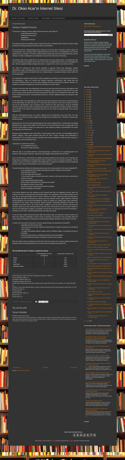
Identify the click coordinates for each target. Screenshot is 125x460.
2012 (87, 321)
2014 (87, 118)
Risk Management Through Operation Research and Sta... (97, 175)
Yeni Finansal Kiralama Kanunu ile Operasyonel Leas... (96, 161)
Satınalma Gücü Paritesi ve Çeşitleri (97, 168)
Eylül (88, 128)
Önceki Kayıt (73, 367)
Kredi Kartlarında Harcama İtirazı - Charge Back (99, 329)
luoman (53, 440)
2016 (87, 114)
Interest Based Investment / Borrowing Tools (99, 266)
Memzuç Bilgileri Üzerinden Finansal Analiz (97, 373)
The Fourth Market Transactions (96, 213)
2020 (87, 104)
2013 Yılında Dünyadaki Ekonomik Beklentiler (99, 158)
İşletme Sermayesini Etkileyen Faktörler (98, 247)
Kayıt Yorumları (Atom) (23, 370)
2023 (87, 97)
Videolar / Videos (33, 18)
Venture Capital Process (93, 185)
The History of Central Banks (95, 215)
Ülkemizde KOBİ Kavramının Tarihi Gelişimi (99, 245)
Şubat (89, 142)
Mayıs (89, 135)
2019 (87, 106)
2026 (87, 90)
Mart (88, 140)
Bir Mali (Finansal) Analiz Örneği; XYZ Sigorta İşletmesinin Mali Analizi (98, 364)
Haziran (89, 132)
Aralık (89, 123)
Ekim (88, 125)
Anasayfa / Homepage (18, 18)
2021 (87, 102)
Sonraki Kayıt (16, 367)
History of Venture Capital (94, 182)
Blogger (71, 440)
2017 (87, 111)
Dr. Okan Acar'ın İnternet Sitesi (37, 8)
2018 (87, 109)
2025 (87, 92)
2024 (87, 94)
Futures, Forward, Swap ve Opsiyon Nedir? (97, 355)
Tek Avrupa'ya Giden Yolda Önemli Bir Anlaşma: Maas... (97, 316)
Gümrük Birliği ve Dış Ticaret (95, 291)
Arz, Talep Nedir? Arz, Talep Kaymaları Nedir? (99, 263)
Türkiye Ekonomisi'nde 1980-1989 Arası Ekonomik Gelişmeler (96, 409)
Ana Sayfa (45, 367)
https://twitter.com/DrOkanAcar (92, 26)
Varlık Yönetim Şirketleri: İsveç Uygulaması (98, 199)
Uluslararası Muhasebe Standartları (96, 301)
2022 (87, 99)
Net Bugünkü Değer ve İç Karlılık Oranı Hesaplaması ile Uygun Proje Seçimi (96, 337)
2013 (87, 121)
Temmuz (89, 130)
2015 (87, 116)
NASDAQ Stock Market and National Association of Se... (97, 209)
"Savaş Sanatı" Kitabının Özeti (94, 400)
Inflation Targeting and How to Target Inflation (99, 257)
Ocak (89, 144)
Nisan (89, 137)
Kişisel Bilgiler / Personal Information (53, 18)
